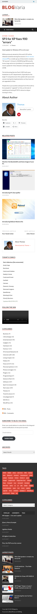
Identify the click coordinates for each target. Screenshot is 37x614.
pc (18, 485)
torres (22, 488)
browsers (16, 475)
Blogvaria (9, 475)
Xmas (12, 493)
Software (4, 36)
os (15, 485)
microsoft (20, 483)
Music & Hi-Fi (7, 364)
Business (5, 334)
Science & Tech (7, 379)
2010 (4, 472)
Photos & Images (8, 370)
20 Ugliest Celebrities (9, 536)
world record (6, 493)
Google (5, 480)
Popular (6, 513)
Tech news (11, 36)
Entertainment (7, 340)
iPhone (29, 480)
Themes (5, 391)
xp (16, 493)
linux (4, 483)
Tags (23, 513)
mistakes (27, 483)
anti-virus (19, 472)
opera (11, 485)
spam (14, 488)
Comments (15, 513)
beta (4, 475)
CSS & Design (7, 337)
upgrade (5, 490)
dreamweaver (24, 475)
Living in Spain (7, 358)
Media (5, 361)
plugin (25, 485)
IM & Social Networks (9, 352)
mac (15, 483)
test (18, 488)
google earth (12, 480)
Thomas (14, 45)
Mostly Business (8, 298)
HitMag (20, 611)
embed (5, 478)
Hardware (6, 346)
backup (30, 472)
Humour (5, 349)
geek (27, 478)
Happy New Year (21, 480)
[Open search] (32, 30)
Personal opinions (8, 367)
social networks (7, 488)
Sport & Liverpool (8, 385)
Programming (7, 376)
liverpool (9, 483)
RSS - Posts (6, 409)
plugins (31, 485)
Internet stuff (7, 355)
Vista (10, 490)
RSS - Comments (8, 413)
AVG (25, 472)
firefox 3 (22, 478)
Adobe (9, 472)
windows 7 (22, 490)
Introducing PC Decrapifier (11, 193)
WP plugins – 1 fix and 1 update (12, 515)
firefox (16, 478)
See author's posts (25, 109)
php (21, 485)
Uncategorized (7, 397)
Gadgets (5, 343)
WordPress (6, 403)
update (28, 488)
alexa (14, 472)
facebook (10, 478)
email (30, 475)
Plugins (5, 373)
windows (16, 490)
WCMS (5, 400)
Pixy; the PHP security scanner (12, 543)
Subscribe (8, 438)
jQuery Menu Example (9, 522)
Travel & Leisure (8, 394)
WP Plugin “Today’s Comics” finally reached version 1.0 (23, 587)
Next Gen (5, 485)
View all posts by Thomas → (23, 245)
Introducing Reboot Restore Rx (12, 222)
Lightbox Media (7, 529)
